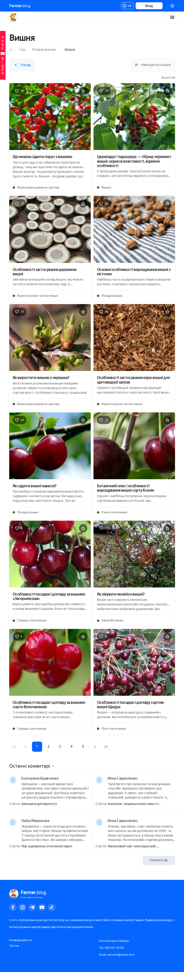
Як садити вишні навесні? (34, 486)
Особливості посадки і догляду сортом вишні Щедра (130, 704)
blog (19, 5)
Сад (22, 50)
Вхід (149, 6)
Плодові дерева (43, 50)
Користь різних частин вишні (37, 295)
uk (127, 6)
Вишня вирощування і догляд (38, 187)
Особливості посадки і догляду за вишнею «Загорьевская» (49, 596)
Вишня (106, 187)
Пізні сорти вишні (114, 728)
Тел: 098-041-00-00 (111, 947)
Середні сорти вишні (32, 620)
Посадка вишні (112, 295)
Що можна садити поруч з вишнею (42, 157)
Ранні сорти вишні (114, 512)
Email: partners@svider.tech (117, 954)
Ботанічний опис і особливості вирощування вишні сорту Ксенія (125, 488)
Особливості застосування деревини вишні (44, 271)
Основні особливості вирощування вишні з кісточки (133, 271)
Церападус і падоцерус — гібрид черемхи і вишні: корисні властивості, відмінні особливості (134, 161)
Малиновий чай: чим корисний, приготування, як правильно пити (133, 847)
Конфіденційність (20, 940)
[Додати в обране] (83, 91)
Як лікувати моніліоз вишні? (121, 594)
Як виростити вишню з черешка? (41, 378)
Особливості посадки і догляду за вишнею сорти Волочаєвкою (49, 704)
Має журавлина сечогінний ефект (47, 846)
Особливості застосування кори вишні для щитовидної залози (133, 380)
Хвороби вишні (112, 620)
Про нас (14, 945)
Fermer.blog (13, 17)
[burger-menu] (172, 17)
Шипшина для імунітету (39, 804)
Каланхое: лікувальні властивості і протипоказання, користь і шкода (133, 804)
